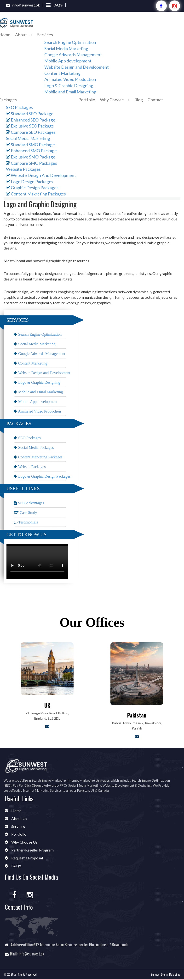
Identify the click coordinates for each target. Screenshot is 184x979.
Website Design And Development (41, 175)
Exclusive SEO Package (30, 125)
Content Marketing (62, 73)
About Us (23, 34)
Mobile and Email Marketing (70, 91)
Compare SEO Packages (31, 132)
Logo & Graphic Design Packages (44, 476)
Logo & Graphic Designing (68, 85)
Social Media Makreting (28, 138)
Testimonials (27, 522)
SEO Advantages (30, 503)
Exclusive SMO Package (30, 156)
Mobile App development (68, 60)
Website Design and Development (76, 67)
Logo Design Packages (29, 181)
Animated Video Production (70, 79)
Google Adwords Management (73, 54)
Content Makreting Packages (36, 193)
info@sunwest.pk (26, 5)
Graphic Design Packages (32, 187)
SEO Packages (19, 107)
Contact (155, 99)
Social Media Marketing (66, 48)
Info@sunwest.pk (31, 954)
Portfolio (86, 99)
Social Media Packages (35, 447)
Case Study (28, 513)
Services (45, 34)
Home (16, 810)
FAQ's (57, 5)
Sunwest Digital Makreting (165, 974)
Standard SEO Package (29, 113)
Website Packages (23, 169)
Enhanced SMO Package (31, 150)
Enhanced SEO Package (30, 119)
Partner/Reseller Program (32, 850)
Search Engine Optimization (70, 42)
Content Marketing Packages (40, 457)
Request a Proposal (27, 858)
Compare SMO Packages (31, 163)
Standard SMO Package (30, 144)
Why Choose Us (114, 99)
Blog (138, 99)
